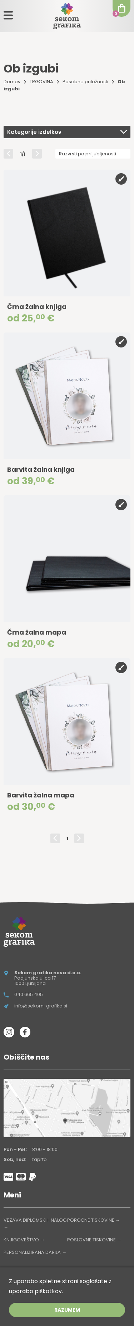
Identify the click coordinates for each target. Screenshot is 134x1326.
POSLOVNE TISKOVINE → (94, 1239)
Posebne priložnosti (85, 81)
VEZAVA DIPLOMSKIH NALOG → (35, 1224)
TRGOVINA (41, 81)
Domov (12, 81)
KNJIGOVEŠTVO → (24, 1239)
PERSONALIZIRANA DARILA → (35, 1252)
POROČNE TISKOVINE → (93, 1220)
